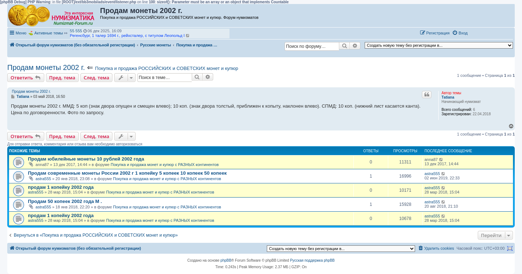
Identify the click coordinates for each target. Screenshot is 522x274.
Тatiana (448, 97)
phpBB (225, 260)
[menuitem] (460, 33)
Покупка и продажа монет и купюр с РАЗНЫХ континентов (165, 164)
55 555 (76, 31)
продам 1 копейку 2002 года (61, 187)
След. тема (96, 77)
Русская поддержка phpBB (312, 260)
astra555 (43, 179)
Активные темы (48, 33)
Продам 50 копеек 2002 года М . (65, 201)
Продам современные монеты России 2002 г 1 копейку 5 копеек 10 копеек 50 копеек (127, 173)
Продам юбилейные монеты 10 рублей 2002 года (86, 159)
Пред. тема (62, 77)
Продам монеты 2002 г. (46, 67)
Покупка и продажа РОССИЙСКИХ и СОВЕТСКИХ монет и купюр (166, 68)
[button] (478, 33)
